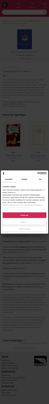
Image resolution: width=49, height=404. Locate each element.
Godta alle (24, 215)
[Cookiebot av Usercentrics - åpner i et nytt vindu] (37, 173)
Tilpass (25, 222)
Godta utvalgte (24, 229)
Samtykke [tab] (9, 179)
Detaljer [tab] (24, 179)
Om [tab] (40, 179)
